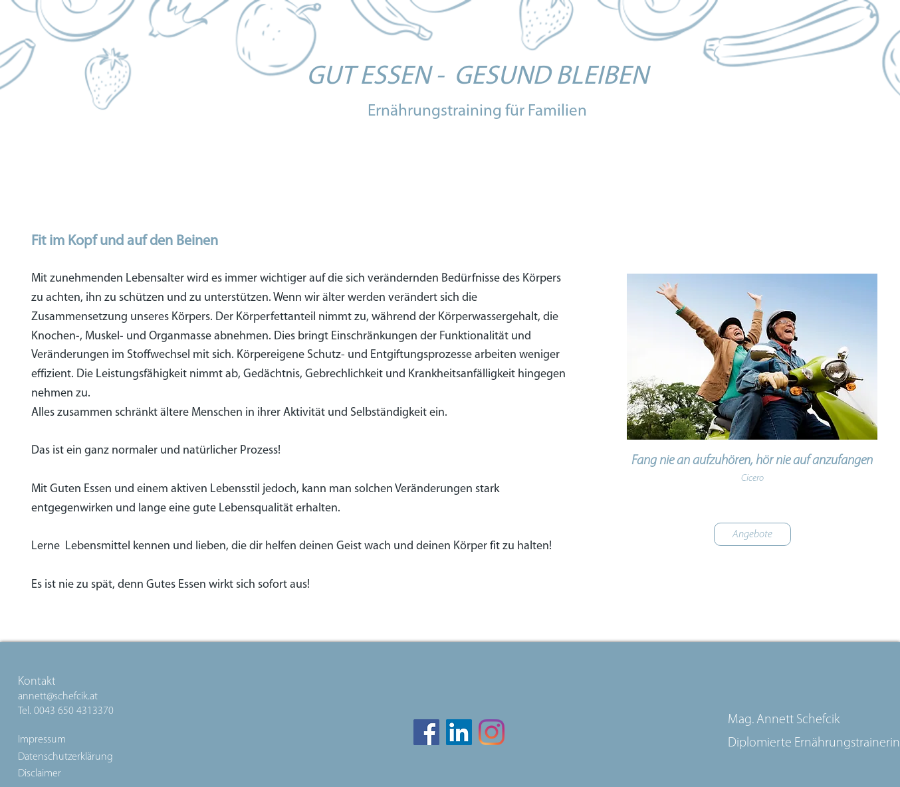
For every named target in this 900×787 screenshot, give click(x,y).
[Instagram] (492, 732)
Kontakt (37, 681)
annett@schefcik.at (58, 696)
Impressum (43, 740)
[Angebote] (752, 534)
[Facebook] (426, 732)
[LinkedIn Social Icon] (459, 732)
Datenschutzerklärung (65, 757)
